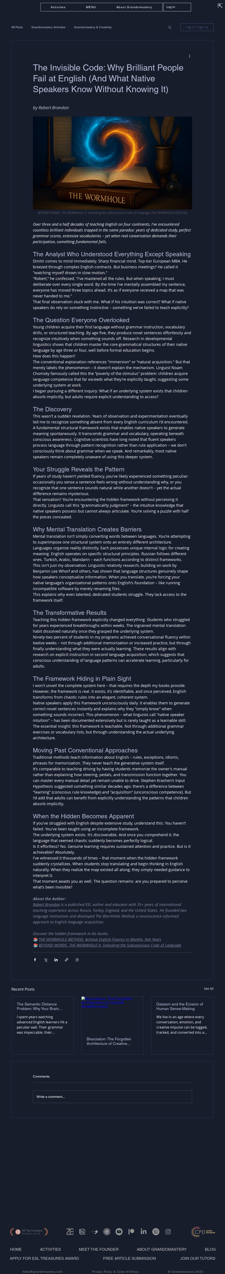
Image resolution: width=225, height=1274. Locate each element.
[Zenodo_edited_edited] (70, 1231)
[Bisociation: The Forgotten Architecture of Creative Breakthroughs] (113, 1014)
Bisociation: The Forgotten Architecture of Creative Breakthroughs (109, 1041)
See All (209, 989)
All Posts (17, 27)
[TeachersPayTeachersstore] (94, 1231)
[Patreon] (131, 1231)
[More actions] (189, 55)
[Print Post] (77, 960)
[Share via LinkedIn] (56, 960)
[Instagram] (168, 1231)
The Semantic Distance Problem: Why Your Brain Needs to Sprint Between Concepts (38, 1006)
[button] (91, 7)
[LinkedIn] (143, 1231)
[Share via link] (67, 960)
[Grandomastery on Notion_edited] (82, 1231)
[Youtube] (119, 1231)
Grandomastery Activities (48, 27)
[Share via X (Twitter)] (45, 960)
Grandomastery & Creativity (93, 27)
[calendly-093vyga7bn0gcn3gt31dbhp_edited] (106, 1231)
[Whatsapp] (155, 1231)
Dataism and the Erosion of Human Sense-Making (179, 1006)
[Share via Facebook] (35, 960)
